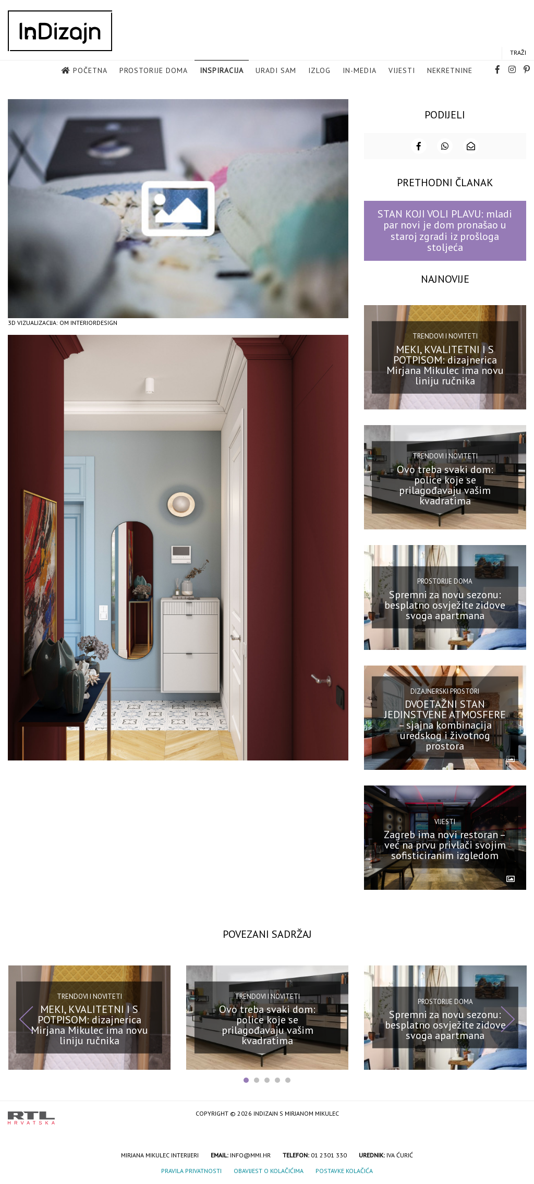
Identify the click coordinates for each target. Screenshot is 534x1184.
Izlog (319, 71)
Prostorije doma (153, 71)
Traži (518, 53)
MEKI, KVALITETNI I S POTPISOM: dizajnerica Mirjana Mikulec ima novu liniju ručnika (445, 364)
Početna (90, 71)
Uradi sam (276, 71)
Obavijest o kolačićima (269, 1170)
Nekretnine (449, 71)
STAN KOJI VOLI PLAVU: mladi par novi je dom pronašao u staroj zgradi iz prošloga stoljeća (445, 229)
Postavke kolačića (344, 1170)
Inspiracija (222, 71)
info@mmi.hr (250, 1154)
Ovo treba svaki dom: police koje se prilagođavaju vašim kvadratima (445, 484)
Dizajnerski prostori (444, 689)
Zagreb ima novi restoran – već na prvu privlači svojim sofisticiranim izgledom (445, 844)
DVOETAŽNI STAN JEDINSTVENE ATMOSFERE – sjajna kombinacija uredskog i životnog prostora (445, 724)
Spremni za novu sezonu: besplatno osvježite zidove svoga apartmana (444, 604)
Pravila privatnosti (191, 1170)
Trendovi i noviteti (445, 335)
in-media (360, 71)
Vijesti (402, 71)
